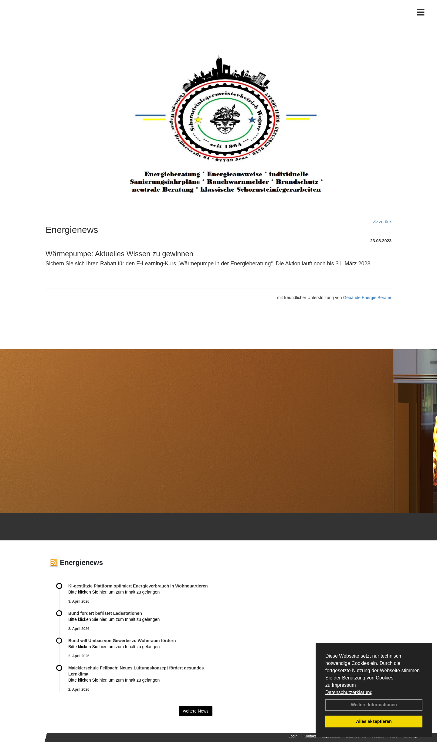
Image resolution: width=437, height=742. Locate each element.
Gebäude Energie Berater (367, 297)
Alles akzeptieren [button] (374, 721)
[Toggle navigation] (421, 17)
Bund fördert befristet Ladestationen (105, 613)
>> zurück (382, 221)
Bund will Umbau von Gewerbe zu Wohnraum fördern (122, 640)
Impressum (344, 685)
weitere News (195, 711)
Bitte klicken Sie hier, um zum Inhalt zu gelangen (114, 592)
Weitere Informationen (374, 704)
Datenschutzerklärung (349, 692)
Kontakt (309, 736)
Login (293, 736)
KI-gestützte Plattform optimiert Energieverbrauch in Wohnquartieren (138, 586)
